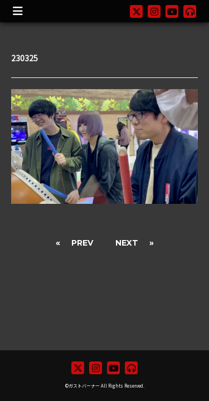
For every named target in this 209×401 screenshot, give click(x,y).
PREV (82, 243)
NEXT (126, 243)
